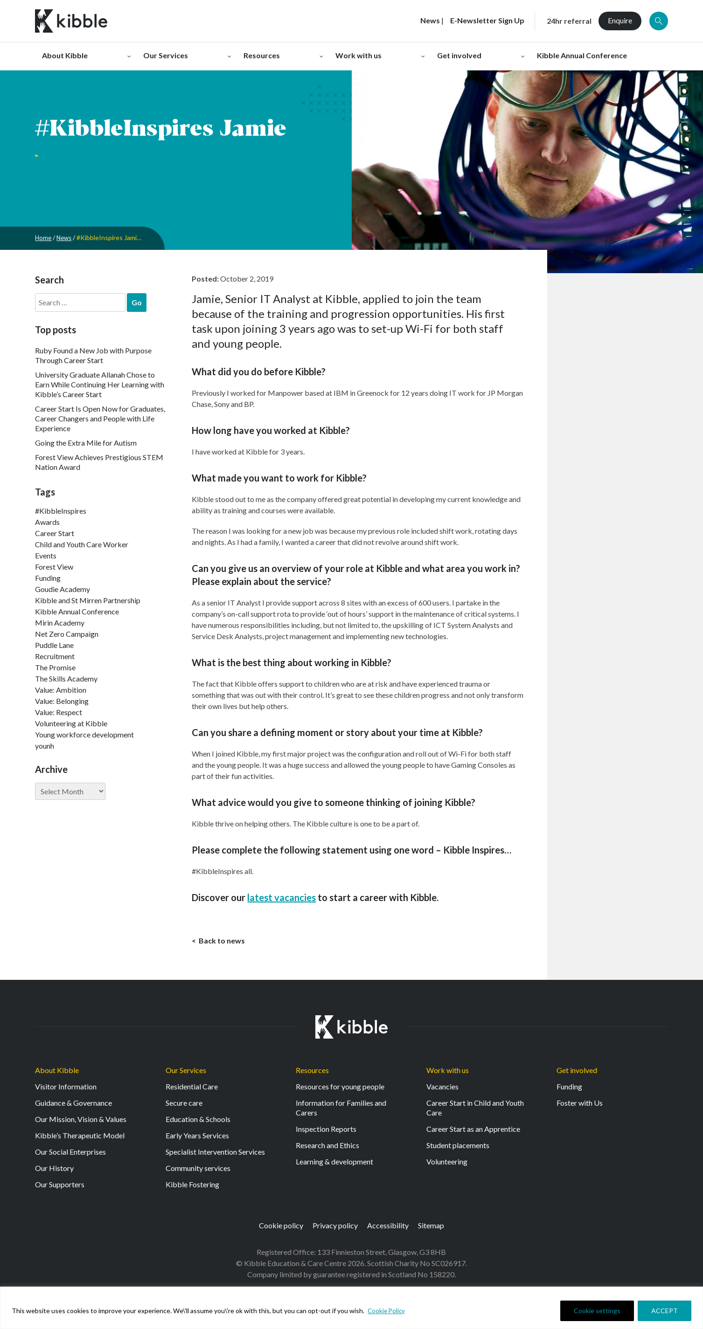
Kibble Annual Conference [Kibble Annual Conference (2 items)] (77, 611)
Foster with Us (580, 1105)
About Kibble (57, 1072)
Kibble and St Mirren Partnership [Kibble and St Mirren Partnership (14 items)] (87, 600)
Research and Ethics (327, 1147)
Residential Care (192, 1088)
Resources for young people (340, 1088)
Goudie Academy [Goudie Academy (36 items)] (62, 589)
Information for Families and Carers (341, 1110)
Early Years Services (197, 1137)
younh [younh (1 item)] (44, 745)
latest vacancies (281, 897)
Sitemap (431, 1227)
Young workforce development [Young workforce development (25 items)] (84, 734)
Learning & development (334, 1163)
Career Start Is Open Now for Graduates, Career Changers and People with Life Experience (100, 418)
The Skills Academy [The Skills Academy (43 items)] (66, 678)
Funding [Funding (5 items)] (48, 577)
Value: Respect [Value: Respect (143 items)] (58, 712)
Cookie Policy (387, 1311)
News (65, 237)
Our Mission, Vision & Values (80, 1121)
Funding (569, 1088)
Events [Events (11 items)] (45, 555)
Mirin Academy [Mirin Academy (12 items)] (59, 622)
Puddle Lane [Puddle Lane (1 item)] (54, 644)
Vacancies (442, 1088)
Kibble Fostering (192, 1186)
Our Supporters (59, 1186)
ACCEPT (664, 1311)
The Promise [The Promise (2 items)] (55, 667)
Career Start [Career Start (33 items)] (54, 533)
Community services (198, 1170)
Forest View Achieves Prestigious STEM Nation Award (99, 462)
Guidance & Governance (73, 1105)
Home (43, 237)
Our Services (186, 1072)
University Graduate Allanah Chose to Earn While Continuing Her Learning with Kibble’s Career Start (99, 384)
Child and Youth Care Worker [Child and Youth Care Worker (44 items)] (81, 544)
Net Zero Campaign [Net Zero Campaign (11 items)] (66, 633)
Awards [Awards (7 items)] (47, 521)
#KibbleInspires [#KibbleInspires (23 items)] (60, 510)
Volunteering (446, 1163)
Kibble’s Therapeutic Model (80, 1137)
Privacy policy (335, 1227)
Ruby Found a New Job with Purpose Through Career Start (93, 355)
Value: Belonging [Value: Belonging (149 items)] (62, 700)
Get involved (577, 1072)
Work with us (447, 1072)
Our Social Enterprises (70, 1154)
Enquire (620, 20)
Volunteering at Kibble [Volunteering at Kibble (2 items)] (71, 723)
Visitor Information (66, 1088)
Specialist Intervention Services (215, 1154)
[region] (351, 1308)
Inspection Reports (326, 1131)
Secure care (184, 1105)
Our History (54, 1170)
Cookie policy (281, 1227)
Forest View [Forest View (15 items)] (54, 566)
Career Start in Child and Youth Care (475, 1110)
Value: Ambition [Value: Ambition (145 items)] (60, 689)
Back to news (221, 941)
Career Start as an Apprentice (473, 1131)
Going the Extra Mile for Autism (86, 442)
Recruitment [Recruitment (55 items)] (55, 656)
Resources (312, 1072)
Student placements (457, 1147)
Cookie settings (597, 1311)
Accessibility (388, 1227)
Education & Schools (198, 1121)
